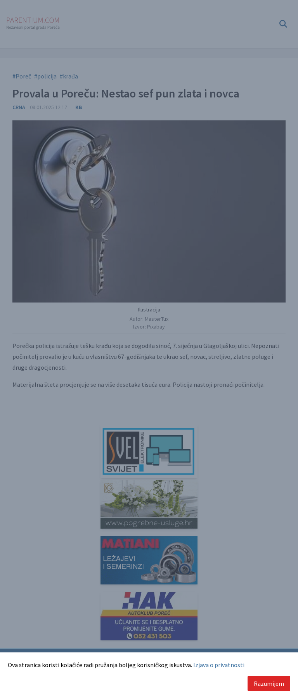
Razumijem (269, 683)
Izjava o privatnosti (218, 665)
